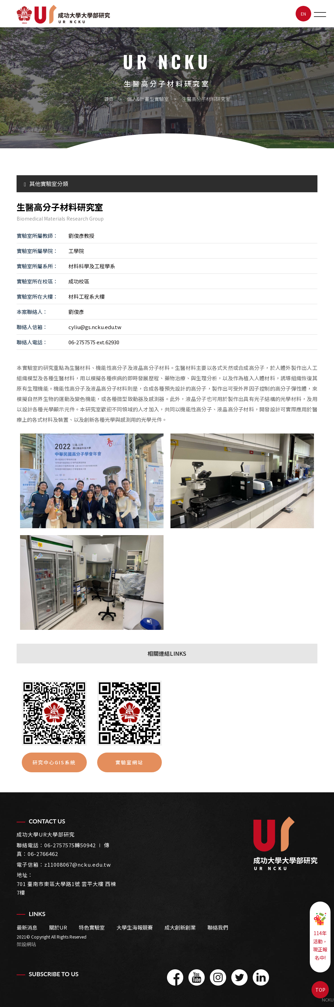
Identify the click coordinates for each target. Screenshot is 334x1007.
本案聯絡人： (32, 311)
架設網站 (26, 944)
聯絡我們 (217, 927)
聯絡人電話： (32, 342)
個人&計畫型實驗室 (148, 98)
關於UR (58, 927)
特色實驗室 (92, 927)
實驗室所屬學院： (37, 250)
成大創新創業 (180, 927)
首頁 (109, 98)
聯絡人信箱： (32, 326)
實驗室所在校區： (37, 281)
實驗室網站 (129, 762)
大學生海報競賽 (135, 927)
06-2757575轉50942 (70, 845)
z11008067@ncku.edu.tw (77, 864)
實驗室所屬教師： (37, 235)
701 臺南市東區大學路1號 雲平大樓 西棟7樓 (66, 888)
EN (303, 14)
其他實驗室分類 (46, 183)
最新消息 (27, 927)
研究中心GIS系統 (54, 762)
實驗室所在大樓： (37, 296)
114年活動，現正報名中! (320, 936)
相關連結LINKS (167, 653)
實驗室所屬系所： (37, 266)
